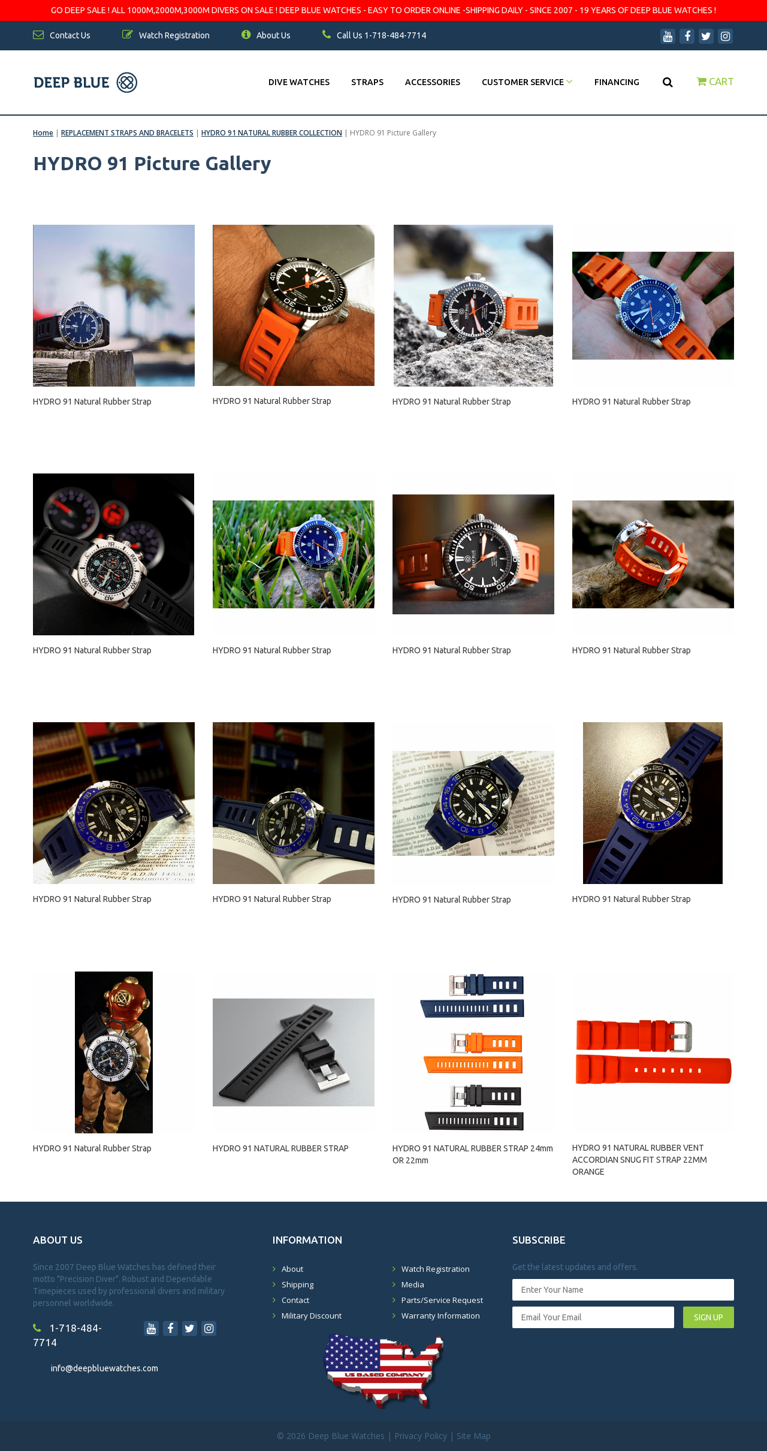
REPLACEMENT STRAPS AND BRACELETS (127, 133)
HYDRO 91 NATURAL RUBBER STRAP (281, 1148)
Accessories (432, 82)
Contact (295, 1300)
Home (43, 133)
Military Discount (312, 1315)
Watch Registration (435, 1268)
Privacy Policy (420, 1435)
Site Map (474, 1435)
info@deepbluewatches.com (104, 1368)
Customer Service (527, 82)
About (292, 1268)
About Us (266, 35)
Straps (367, 82)
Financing (616, 82)
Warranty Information (440, 1315)
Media (412, 1284)
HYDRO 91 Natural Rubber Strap (92, 401)
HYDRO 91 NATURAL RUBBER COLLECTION (271, 133)
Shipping (297, 1284)
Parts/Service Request (442, 1300)
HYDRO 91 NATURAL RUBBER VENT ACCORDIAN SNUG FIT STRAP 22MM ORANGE (639, 1154)
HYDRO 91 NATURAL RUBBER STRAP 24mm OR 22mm (472, 1154)
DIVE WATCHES (299, 82)
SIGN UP (708, 1317)
